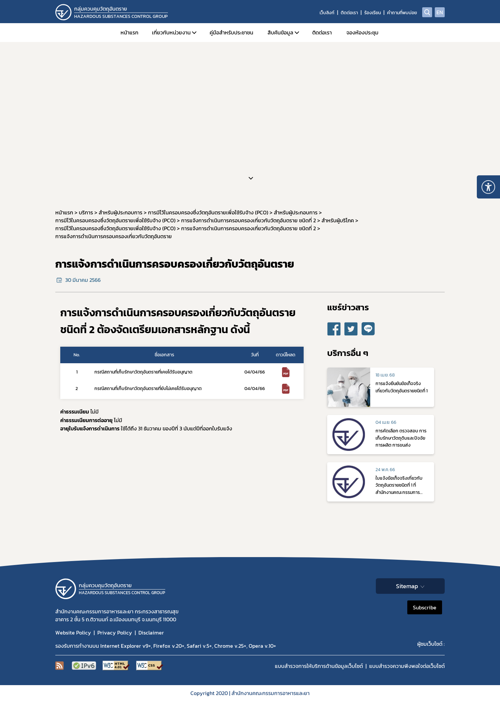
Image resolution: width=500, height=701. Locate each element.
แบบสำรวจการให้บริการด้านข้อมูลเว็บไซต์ (319, 666)
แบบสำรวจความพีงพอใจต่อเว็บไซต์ (407, 666)
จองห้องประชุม (362, 32)
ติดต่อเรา (349, 12)
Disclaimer (151, 632)
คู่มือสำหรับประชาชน (231, 32)
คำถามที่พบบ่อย (402, 12)
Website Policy (73, 632)
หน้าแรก (129, 32)
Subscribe (424, 607)
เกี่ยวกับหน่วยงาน (171, 32)
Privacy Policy (114, 632)
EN (439, 12)
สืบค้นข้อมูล (280, 32)
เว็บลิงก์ (327, 12)
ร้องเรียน (372, 12)
